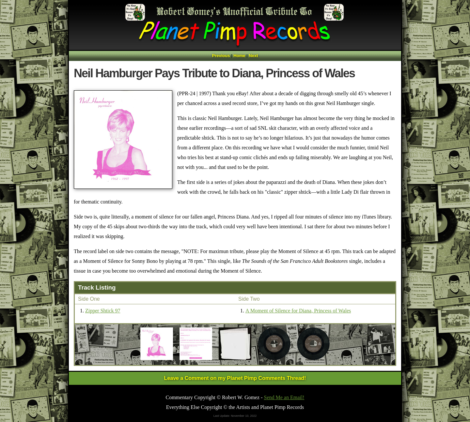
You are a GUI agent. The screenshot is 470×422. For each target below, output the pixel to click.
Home (239, 55)
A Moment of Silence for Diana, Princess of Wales (298, 310)
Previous (221, 55)
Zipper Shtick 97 (102, 310)
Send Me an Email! (284, 397)
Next (253, 55)
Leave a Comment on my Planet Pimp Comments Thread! (235, 378)
